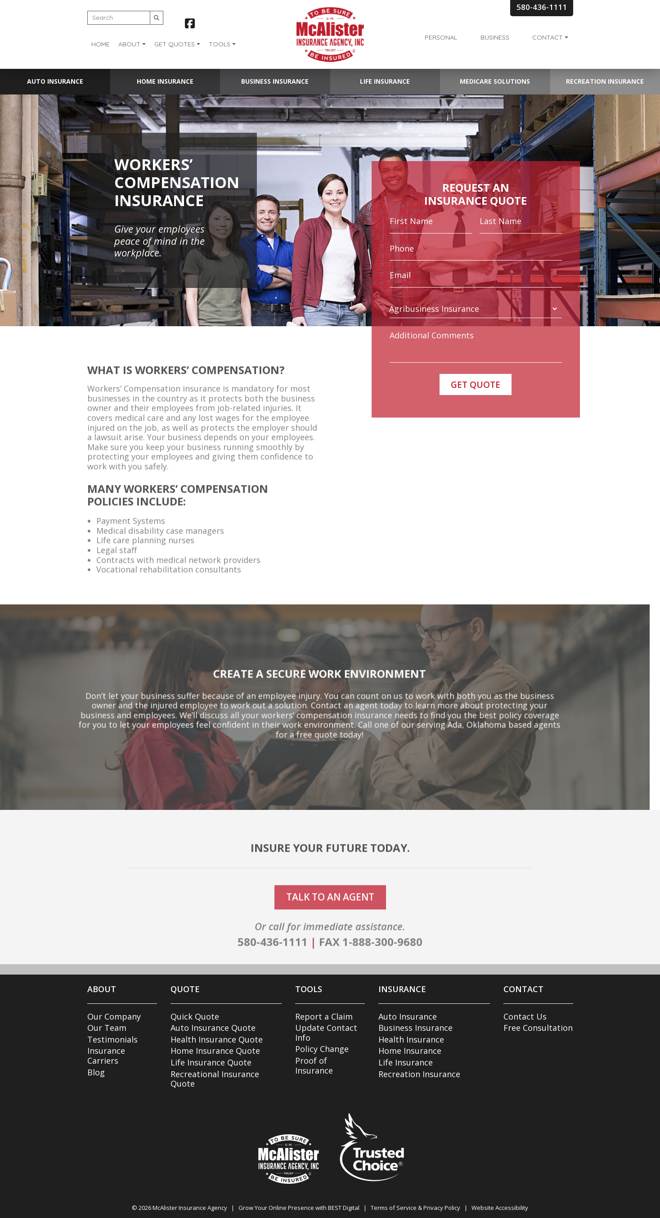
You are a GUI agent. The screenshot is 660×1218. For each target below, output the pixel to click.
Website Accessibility (499, 1208)
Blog (96, 1072)
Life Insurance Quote (211, 1062)
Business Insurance (275, 81)
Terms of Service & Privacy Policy (415, 1208)
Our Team (106, 1027)
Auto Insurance (55, 81)
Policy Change (322, 1048)
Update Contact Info (326, 1032)
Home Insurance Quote (215, 1050)
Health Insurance (411, 1039)
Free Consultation (538, 1027)
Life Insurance (385, 81)
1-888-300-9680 (382, 959)
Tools (219, 44)
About (129, 44)
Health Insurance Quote (217, 1039)
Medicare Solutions (495, 81)
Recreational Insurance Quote (215, 1079)
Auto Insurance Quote (213, 1027)
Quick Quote (195, 1016)
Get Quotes (174, 44)
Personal (441, 37)
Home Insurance (165, 81)
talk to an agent (330, 914)
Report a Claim (324, 1016)
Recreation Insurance (605, 81)
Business (494, 37)
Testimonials (112, 1039)
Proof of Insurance (314, 1065)
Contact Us (525, 1016)
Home (100, 44)
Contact (547, 37)
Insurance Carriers (106, 1055)
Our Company (114, 1016)
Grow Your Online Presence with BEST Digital (298, 1208)
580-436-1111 (273, 959)
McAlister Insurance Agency (190, 1208)
